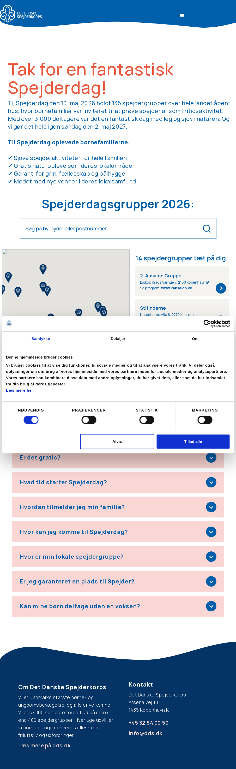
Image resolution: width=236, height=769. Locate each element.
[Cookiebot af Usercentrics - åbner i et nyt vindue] (207, 323)
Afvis (117, 441)
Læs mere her (19, 390)
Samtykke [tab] (41, 338)
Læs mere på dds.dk (44, 745)
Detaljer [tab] (118, 338)
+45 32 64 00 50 (149, 722)
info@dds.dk (145, 733)
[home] (21, 14)
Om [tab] (195, 338)
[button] (182, 15)
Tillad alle (193, 441)
